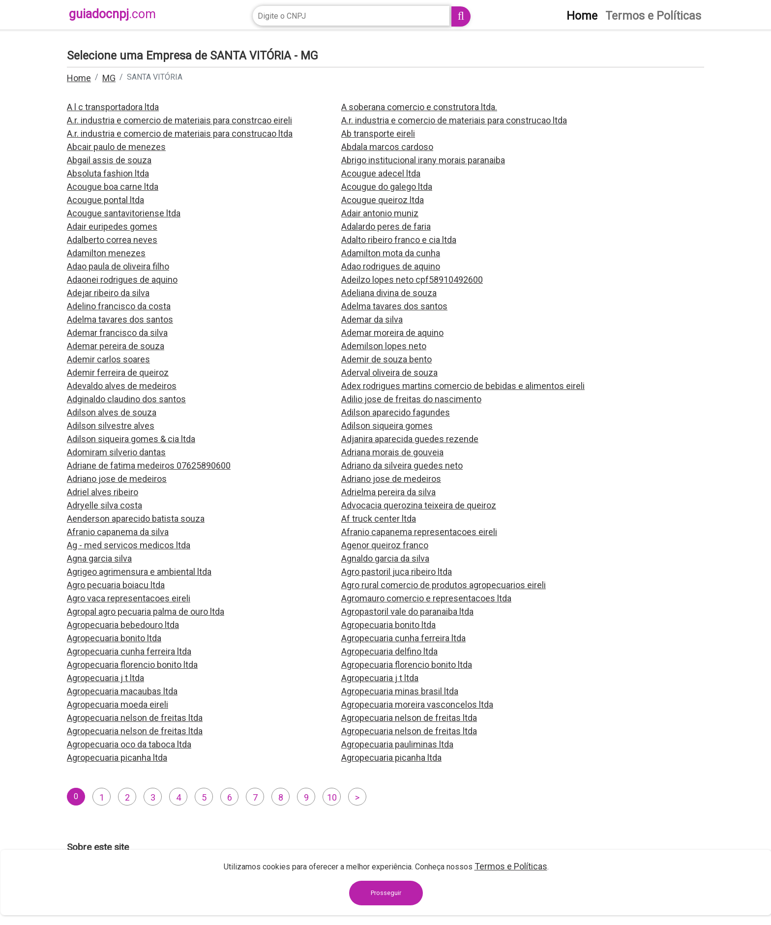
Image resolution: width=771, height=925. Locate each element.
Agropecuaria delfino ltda (389, 651)
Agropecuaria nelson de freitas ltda (135, 718)
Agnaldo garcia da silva (385, 558)
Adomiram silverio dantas (116, 452)
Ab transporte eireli (378, 133)
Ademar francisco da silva (117, 333)
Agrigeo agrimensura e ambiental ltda (139, 572)
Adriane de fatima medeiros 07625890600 (149, 465)
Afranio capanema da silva (118, 532)
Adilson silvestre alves (110, 425)
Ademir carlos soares (108, 359)
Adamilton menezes (106, 253)
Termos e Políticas (510, 866)
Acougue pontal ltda (105, 200)
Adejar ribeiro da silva (108, 293)
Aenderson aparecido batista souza (136, 518)
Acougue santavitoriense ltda (123, 213)
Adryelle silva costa (104, 505)
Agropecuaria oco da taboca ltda (129, 744)
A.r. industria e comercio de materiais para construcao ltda (454, 120)
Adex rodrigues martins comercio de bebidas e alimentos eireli (463, 386)
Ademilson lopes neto (383, 346)
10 (332, 797)
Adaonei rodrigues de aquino (122, 279)
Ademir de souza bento (386, 359)
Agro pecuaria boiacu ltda (116, 585)
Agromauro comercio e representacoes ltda (426, 598)
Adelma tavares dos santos (394, 306)
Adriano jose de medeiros (117, 479)
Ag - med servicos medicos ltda (128, 545)
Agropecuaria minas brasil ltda (399, 691)
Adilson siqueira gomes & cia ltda (131, 439)
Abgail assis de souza (109, 160)
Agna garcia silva (99, 558)
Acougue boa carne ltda (112, 186)
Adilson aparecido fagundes (395, 412)
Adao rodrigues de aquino (390, 266)
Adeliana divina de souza (389, 293)
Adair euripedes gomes (112, 226)
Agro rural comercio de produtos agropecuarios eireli (443, 585)
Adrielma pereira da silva (388, 492)
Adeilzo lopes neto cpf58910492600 (412, 279)
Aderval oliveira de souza (389, 372)
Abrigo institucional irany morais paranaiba (423, 160)
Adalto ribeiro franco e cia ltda (398, 240)
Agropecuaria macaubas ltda (122, 691)
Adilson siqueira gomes (387, 425)
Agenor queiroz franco (384, 545)
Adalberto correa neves (112, 240)
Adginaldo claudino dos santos (126, 399)
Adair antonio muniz (379, 213)
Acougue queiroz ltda (382, 200)
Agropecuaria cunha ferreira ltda (403, 638)
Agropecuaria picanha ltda (117, 757)
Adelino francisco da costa (119, 306)
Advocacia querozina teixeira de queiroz (418, 505)
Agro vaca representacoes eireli (128, 598)
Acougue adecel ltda (380, 173)
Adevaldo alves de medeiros (122, 386)
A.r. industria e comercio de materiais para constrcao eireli (179, 120)
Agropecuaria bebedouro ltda (123, 625)
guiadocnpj (112, 14)
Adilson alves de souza (111, 412)
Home (79, 78)
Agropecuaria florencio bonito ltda (132, 664)
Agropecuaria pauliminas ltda (397, 744)
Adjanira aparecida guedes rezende (409, 439)
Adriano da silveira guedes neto (402, 465)
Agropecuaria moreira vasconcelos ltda (417, 704)
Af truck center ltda (378, 518)
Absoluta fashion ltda (108, 173)
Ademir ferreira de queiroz (118, 372)
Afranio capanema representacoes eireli (419, 532)
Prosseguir (386, 892)
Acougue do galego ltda (386, 186)
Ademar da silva (372, 319)
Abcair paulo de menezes (116, 147)
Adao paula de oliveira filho (118, 266)
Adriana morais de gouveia (392, 452)
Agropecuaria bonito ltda (388, 625)
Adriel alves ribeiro (102, 492)
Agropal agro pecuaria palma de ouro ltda (145, 611)
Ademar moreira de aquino (392, 333)
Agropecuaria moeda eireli (117, 704)
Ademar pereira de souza (115, 346)
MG (109, 78)
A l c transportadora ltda (113, 107)
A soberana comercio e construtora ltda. (419, 107)
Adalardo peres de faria (386, 226)
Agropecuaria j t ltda (105, 678)
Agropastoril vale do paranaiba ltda (407, 611)
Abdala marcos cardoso (387, 147)
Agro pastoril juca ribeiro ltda (396, 572)
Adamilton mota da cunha (390, 253)
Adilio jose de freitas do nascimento (411, 399)
